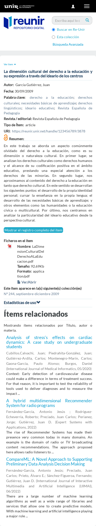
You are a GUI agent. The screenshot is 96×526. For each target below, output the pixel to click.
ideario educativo (39, 108)
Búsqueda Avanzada (68, 44)
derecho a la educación (52, 97)
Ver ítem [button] (10, 64)
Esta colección (65, 37)
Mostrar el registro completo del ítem (33, 230)
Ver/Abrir (26, 282)
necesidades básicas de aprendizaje (48, 103)
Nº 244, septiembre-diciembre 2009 (31, 294)
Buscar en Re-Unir (68, 29)
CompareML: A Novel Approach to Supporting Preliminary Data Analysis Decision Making (49, 461)
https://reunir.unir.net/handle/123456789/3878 (48, 131)
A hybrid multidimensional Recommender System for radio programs (49, 403)
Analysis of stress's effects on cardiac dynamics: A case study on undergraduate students (49, 342)
